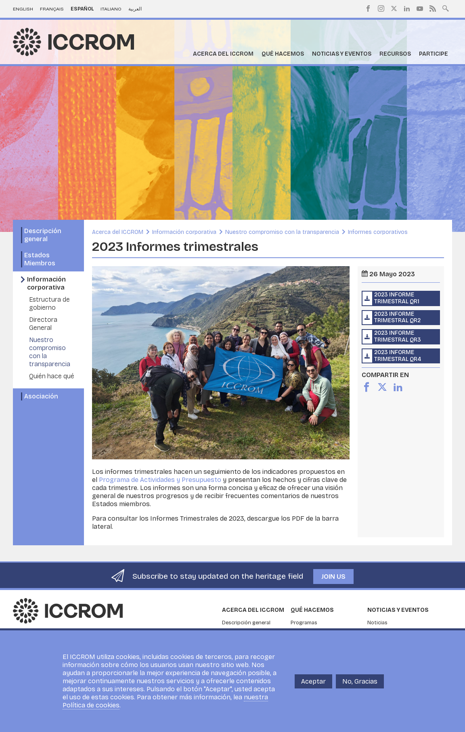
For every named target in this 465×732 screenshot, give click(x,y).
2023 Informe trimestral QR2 (397, 317)
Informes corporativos (378, 232)
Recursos (395, 53)
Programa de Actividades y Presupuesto (160, 480)
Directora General (43, 324)
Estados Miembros (39, 259)
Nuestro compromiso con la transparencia (282, 232)
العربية (135, 9)
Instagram (381, 8)
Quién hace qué (51, 376)
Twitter (394, 8)
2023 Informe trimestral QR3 (397, 336)
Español (82, 9)
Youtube (420, 8)
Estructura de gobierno (49, 303)
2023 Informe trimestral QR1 (396, 298)
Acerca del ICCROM (223, 53)
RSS (432, 8)
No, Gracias (359, 681)
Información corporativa (46, 283)
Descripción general (42, 235)
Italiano (111, 9)
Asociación (41, 396)
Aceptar (313, 681)
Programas (304, 622)
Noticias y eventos (341, 53)
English (23, 9)
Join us (333, 576)
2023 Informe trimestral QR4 (397, 356)
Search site (445, 7)
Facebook (368, 8)
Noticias (377, 622)
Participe (433, 53)
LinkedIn (407, 8)
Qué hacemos (283, 53)
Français (52, 9)
